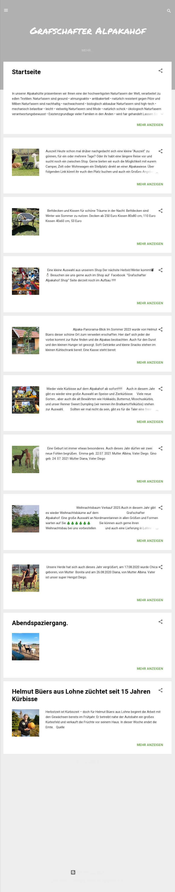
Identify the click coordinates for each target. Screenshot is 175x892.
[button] (160, 71)
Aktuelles (25, 50)
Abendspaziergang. (40, 719)
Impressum (117, 50)
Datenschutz (147, 50)
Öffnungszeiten (56, 50)
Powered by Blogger (87, 872)
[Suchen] (169, 11)
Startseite (26, 72)
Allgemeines (89, 50)
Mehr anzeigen (150, 221)
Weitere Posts (87, 858)
